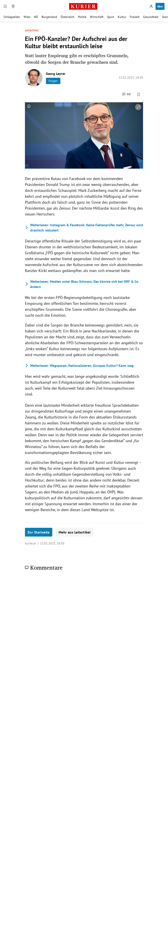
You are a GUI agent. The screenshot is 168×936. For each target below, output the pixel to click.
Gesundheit (150, 17)
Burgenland (49, 17)
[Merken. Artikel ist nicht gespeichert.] (138, 94)
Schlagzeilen (12, 17)
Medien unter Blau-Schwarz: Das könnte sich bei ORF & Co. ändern (82, 284)
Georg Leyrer (55, 73)
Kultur (122, 17)
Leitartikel (31, 30)
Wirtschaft (96, 17)
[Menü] (5, 6)
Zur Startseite (39, 532)
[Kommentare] (126, 94)
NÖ (36, 17)
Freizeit (135, 17)
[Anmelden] (151, 6)
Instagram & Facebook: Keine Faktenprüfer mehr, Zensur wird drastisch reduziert (84, 227)
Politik (82, 17)
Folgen (53, 81)
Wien (27, 17)
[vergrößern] (138, 107)
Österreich (67, 17)
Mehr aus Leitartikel (75, 532)
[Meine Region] (13, 6)
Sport (110, 17)
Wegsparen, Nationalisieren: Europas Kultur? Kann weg (79, 365)
